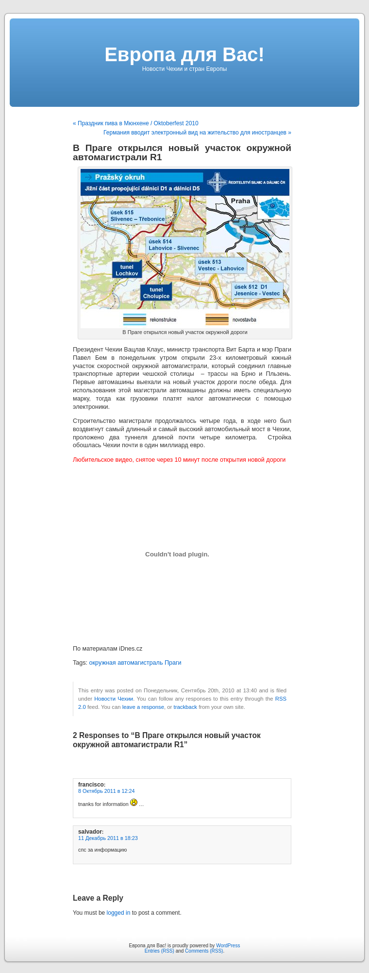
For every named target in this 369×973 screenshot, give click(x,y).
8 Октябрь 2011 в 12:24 (106, 791)
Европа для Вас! (184, 54)
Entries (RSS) (159, 951)
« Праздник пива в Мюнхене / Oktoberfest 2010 (136, 123)
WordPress (228, 945)
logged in (119, 912)
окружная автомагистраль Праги (135, 662)
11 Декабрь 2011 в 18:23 (108, 838)
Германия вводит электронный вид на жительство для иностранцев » (197, 132)
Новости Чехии (113, 699)
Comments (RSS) (204, 951)
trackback (185, 707)
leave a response (143, 707)
